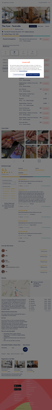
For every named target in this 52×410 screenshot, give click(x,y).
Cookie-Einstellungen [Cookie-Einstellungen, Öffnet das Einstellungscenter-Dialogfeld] (19, 74)
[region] (26, 68)
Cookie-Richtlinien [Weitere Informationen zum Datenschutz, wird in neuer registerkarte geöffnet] (23, 71)
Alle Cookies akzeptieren (33, 74)
